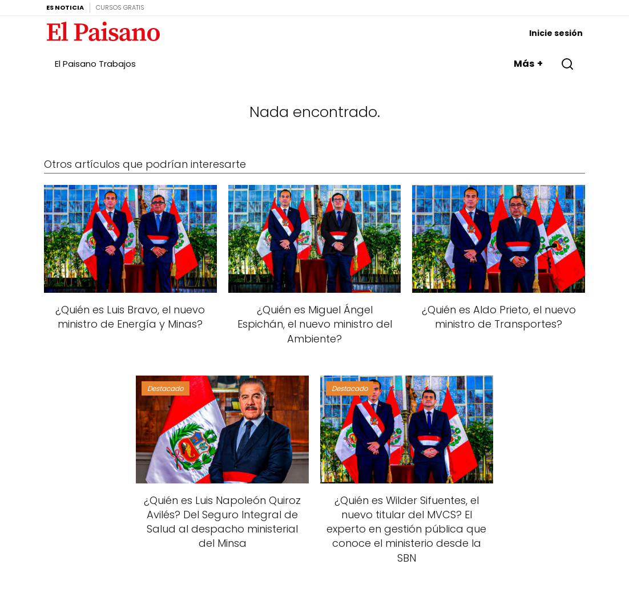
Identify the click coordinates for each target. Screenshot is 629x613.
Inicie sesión (556, 33)
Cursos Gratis (120, 7)
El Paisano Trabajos (95, 64)
